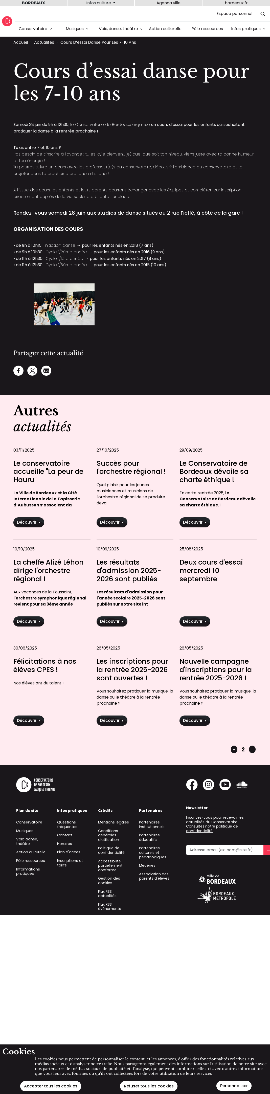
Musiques (78, 29)
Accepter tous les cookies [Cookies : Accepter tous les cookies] (50, 1086)
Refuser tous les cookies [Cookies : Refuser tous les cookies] (149, 1086)
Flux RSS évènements (109, 906)
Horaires (64, 843)
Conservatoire (36, 29)
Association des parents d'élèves (154, 876)
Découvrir (29, 522)
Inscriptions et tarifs (70, 863)
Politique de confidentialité (111, 850)
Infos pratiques (249, 29)
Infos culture (99, 3)
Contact (65, 835)
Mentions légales (113, 822)
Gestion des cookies (109, 880)
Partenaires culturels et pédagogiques (152, 852)
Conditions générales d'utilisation (108, 835)
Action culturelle (165, 29)
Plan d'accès (68, 852)
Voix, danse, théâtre (121, 29)
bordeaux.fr (236, 3)
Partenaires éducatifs (149, 837)
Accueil (20, 42)
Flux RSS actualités (107, 894)
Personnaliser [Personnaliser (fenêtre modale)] (234, 1086)
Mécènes (147, 865)
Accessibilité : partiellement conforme (110, 866)
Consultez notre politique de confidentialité (212, 828)
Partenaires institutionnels (152, 824)
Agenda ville (168, 3)
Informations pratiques (28, 871)
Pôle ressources (207, 29)
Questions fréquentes (67, 824)
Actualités (44, 42)
